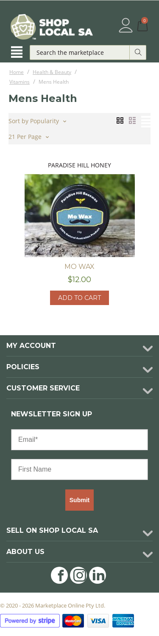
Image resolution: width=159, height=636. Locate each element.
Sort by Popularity (37, 120)
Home (16, 72)
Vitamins (19, 81)
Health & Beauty (52, 72)
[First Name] (79, 469)
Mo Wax (79, 267)
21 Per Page (28, 136)
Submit (79, 500)
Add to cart (79, 298)
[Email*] (79, 439)
